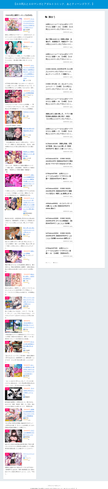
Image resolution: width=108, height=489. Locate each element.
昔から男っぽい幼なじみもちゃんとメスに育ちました (28, 230)
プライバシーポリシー (54, 485)
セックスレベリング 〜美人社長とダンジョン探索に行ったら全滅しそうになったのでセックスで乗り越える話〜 (28, 205)
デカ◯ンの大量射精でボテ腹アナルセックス (28, 433)
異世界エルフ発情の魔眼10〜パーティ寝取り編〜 (28, 154)
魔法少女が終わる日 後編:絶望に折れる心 (28, 131)
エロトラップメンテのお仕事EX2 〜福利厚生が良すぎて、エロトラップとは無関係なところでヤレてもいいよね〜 (28, 72)
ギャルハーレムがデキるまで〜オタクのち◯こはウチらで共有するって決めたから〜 (28, 23)
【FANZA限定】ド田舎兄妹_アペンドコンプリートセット (28, 325)
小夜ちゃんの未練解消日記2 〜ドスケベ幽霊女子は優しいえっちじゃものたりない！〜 (28, 179)
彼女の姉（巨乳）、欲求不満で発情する (28, 276)
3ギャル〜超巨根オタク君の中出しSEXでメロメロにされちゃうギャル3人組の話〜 (28, 369)
